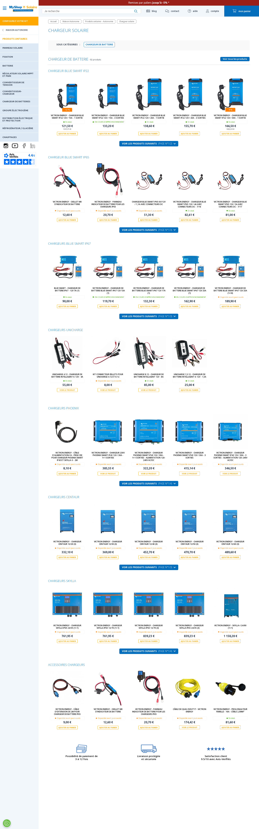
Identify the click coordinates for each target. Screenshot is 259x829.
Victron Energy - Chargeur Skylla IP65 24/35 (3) (190, 626)
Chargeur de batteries (16, 101)
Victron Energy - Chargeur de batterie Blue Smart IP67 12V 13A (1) (108, 290)
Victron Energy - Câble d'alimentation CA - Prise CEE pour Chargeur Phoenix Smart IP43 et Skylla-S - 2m (67, 456)
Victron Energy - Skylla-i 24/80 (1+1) (230, 626)
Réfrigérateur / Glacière (17, 128)
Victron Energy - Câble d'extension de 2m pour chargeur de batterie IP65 (67, 711)
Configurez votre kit (15, 21)
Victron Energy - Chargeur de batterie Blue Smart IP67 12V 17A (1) (148, 290)
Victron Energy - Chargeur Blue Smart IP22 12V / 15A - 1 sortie (67, 116)
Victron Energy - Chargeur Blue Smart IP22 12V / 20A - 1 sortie (148, 116)
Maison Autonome (14, 30)
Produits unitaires (14, 39)
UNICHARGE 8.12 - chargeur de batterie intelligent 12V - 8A (149, 375)
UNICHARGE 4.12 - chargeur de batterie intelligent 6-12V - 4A (67, 375)
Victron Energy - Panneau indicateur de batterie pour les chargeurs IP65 (108, 204)
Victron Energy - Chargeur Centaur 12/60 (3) (230, 542)
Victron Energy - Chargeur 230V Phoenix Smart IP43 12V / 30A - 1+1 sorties (108, 455)
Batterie (7, 66)
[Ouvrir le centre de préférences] (7, 823)
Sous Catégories (68, 44)
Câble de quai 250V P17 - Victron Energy (189, 710)
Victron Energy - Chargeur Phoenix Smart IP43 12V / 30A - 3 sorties (189, 455)
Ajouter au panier (67, 134)
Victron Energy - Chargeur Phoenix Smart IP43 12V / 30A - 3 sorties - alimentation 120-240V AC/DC (230, 456)
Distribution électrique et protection (17, 119)
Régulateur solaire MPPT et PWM (17, 74)
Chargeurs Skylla (62, 581)
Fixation (7, 57)
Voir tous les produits (235, 58)
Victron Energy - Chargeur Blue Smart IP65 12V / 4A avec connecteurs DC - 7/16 (189, 204)
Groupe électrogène (15, 110)
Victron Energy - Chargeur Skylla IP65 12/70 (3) (149, 626)
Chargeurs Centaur (63, 497)
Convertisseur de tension (13, 83)
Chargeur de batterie (99, 44)
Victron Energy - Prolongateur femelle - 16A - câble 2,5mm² (230, 710)
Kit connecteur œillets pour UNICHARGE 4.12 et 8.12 (108, 375)
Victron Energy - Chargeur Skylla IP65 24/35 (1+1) (67, 626)
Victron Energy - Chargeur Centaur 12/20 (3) (67, 542)
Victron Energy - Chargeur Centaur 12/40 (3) (149, 542)
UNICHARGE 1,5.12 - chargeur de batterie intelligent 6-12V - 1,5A (189, 375)
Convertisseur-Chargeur (12, 92)
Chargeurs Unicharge (65, 330)
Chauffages (9, 137)
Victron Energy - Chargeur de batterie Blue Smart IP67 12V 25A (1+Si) (230, 290)
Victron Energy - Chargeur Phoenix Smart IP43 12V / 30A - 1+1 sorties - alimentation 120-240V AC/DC (148, 456)
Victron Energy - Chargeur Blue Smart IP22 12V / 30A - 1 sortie (230, 116)
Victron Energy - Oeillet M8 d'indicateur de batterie (67, 203)
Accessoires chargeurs (66, 665)
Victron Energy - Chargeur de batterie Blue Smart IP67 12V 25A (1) (189, 290)
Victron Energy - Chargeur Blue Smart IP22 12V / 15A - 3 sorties (108, 116)
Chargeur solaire (126, 21)
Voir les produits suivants (149, 143)
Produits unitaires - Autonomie (99, 21)
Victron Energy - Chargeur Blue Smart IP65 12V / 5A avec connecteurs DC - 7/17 (230, 204)
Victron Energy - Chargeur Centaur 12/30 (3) (108, 542)
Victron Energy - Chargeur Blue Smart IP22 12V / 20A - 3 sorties (189, 116)
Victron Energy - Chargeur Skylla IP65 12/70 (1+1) (108, 626)
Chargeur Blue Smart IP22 (68, 71)
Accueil (53, 21)
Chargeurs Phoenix (63, 408)
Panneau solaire (12, 48)
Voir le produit (67, 390)
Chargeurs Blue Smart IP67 (69, 244)
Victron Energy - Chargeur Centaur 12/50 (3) (190, 542)
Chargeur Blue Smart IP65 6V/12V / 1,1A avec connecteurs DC (148, 203)
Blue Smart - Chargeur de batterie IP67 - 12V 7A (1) (67, 289)
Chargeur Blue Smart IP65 (68, 157)
